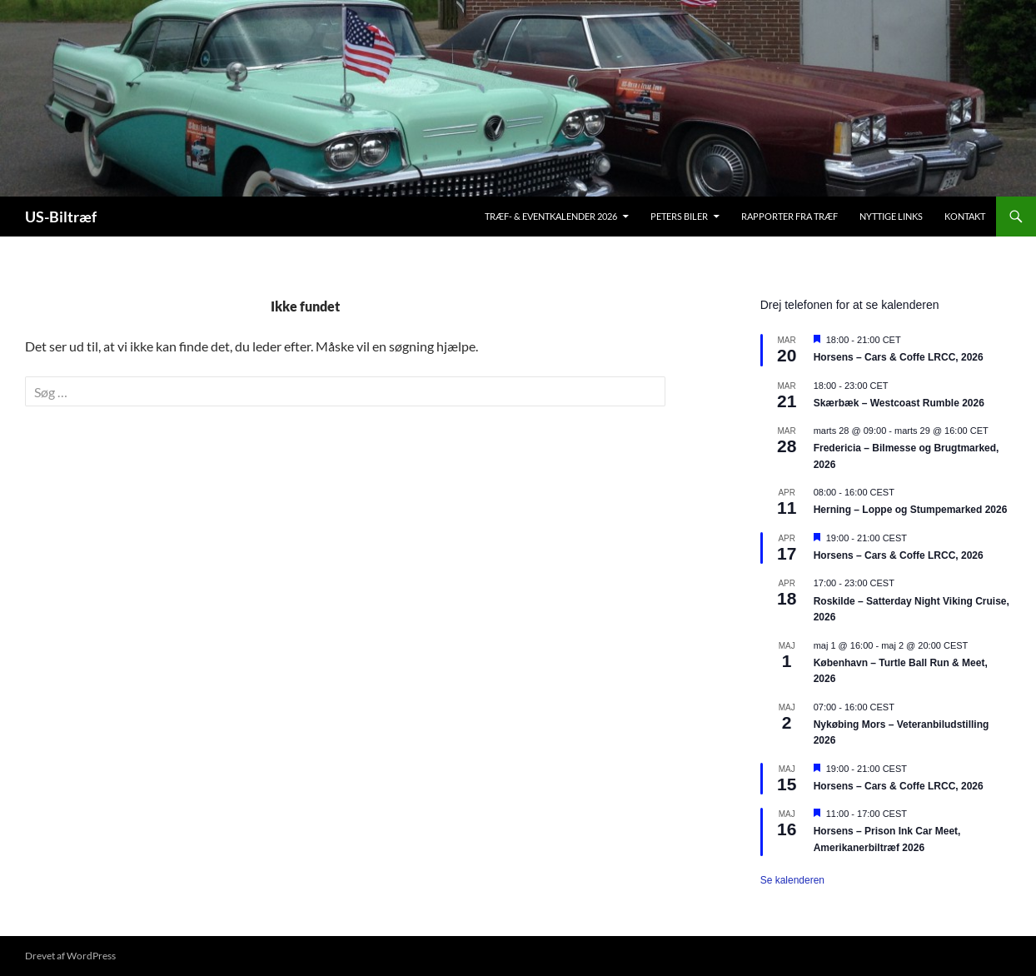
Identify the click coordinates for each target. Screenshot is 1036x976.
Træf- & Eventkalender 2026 (551, 216)
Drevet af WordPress (70, 955)
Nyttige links (891, 216)
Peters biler (679, 216)
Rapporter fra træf (789, 216)
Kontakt (964, 216)
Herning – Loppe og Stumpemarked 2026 (911, 509)
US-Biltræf (61, 216)
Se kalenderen (792, 880)
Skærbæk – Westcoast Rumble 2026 (899, 403)
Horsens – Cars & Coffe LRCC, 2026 (899, 357)
